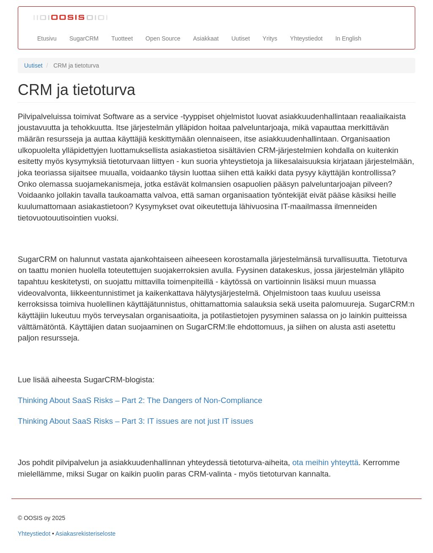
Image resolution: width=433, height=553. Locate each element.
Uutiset (240, 38)
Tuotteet (122, 38)
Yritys (270, 38)
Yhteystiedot (306, 38)
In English (348, 38)
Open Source (163, 38)
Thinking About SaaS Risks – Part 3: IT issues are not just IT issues (135, 421)
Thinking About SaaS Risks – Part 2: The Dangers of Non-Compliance (140, 400)
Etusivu (47, 38)
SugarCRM (84, 38)
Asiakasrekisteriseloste (85, 533)
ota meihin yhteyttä (325, 462)
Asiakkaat (206, 38)
